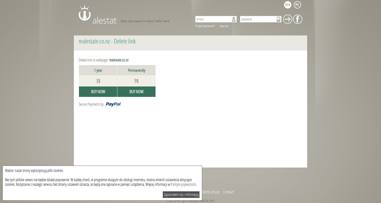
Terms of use (211, 192)
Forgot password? (205, 26)
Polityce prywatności (183, 184)
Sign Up (224, 26)
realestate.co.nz (94, 41)
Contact (228, 192)
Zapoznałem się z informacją (181, 194)
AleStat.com (133, 14)
